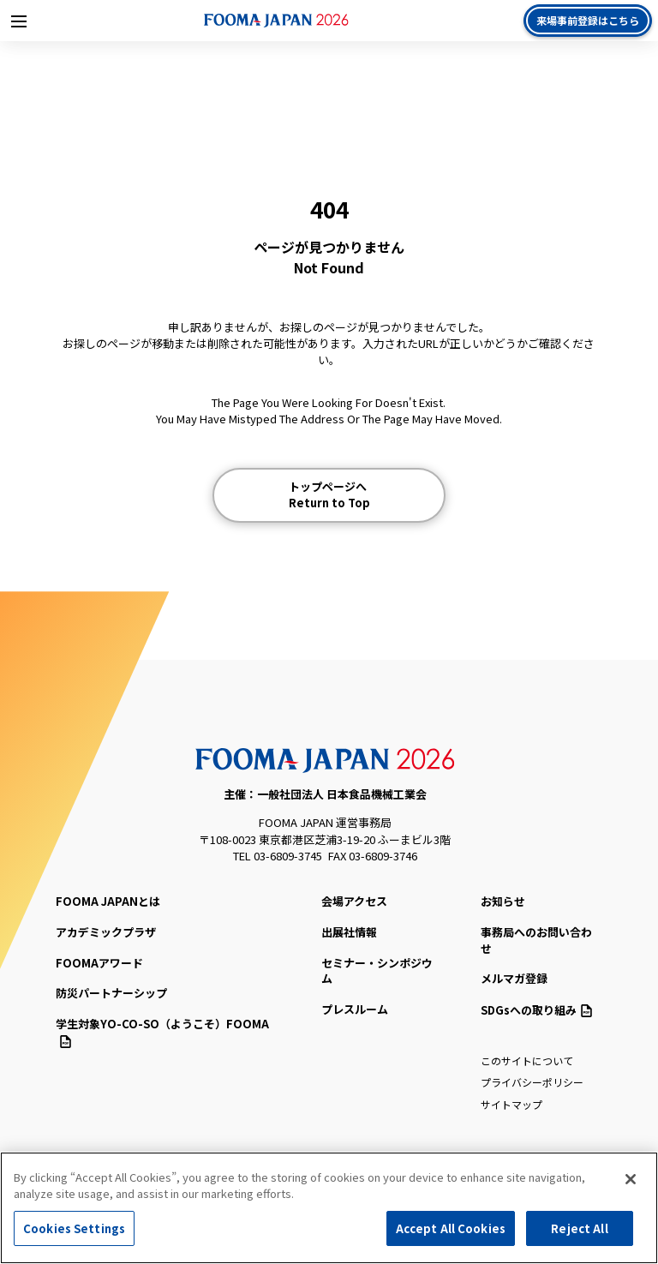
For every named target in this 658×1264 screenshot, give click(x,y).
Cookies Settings (74, 1234)
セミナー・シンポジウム (377, 971)
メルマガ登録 (514, 978)
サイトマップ (511, 1104)
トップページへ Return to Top (329, 495)
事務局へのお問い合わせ (536, 940)
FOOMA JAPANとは (108, 901)
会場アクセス (354, 901)
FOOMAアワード (99, 963)
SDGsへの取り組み (536, 1010)
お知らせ (503, 901)
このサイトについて (527, 1060)
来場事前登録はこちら (587, 20)
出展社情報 (349, 932)
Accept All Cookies (450, 1234)
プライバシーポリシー (532, 1082)
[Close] (630, 1184)
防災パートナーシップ (111, 993)
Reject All (579, 1234)
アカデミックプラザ (106, 932)
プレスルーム (354, 1009)
